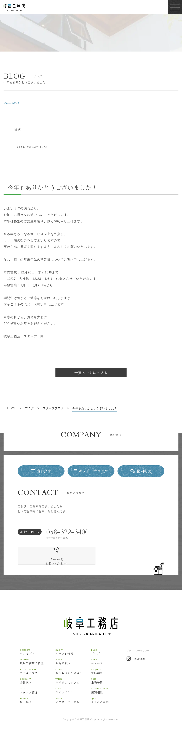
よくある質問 (109, 696)
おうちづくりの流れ (73, 667)
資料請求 (109, 667)
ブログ (109, 648)
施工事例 (37, 696)
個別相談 (109, 687)
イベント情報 (73, 648)
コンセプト (37, 648)
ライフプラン (73, 687)
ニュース (109, 657)
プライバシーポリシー (138, 646)
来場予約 (109, 677)
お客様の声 (73, 657)
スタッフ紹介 (37, 687)
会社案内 (37, 677)
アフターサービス (73, 696)
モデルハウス (37, 667)
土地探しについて (73, 677)
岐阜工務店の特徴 (37, 657)
